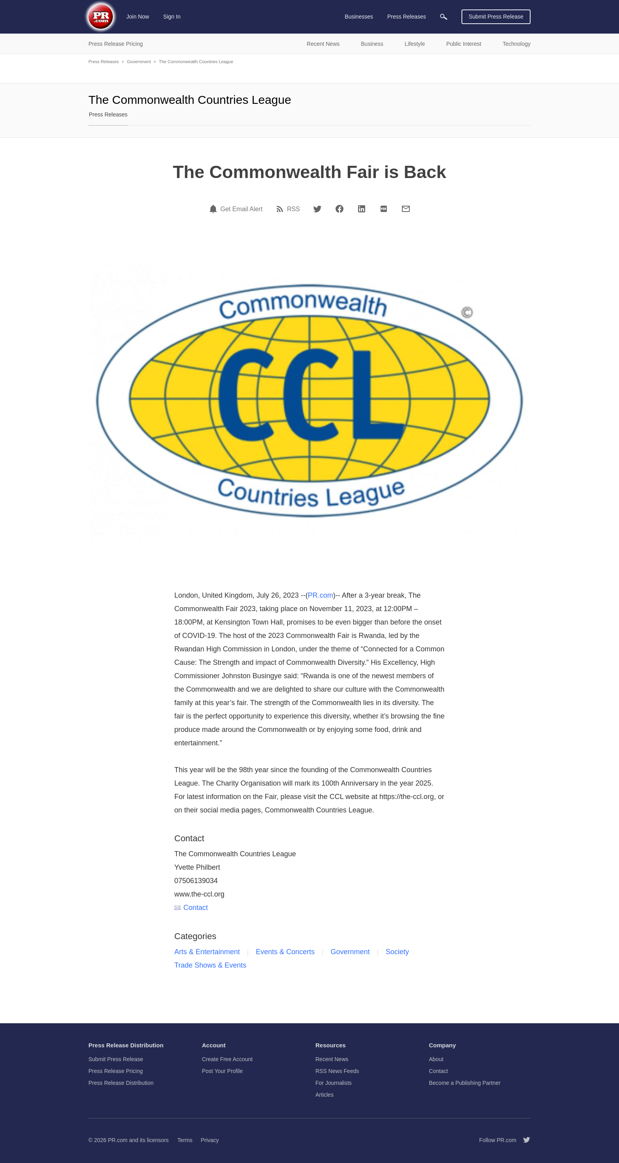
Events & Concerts (285, 952)
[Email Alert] (214, 209)
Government (139, 61)
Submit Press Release (496, 16)
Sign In (172, 16)
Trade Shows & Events (210, 965)
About (436, 1059)
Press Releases (103, 61)
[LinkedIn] (361, 209)
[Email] (406, 209)
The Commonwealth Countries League (196, 61)
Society (397, 952)
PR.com (320, 595)
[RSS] (281, 209)
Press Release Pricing (115, 1071)
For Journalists (333, 1083)
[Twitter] (317, 209)
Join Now (137, 16)
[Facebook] (339, 209)
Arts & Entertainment (207, 952)
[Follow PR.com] (523, 1140)
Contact (191, 908)
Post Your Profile (222, 1071)
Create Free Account (227, 1059)
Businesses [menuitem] (359, 16)
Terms (184, 1140)
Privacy (210, 1140)
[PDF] (383, 209)
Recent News (331, 1059)
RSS (293, 209)
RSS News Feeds (337, 1071)
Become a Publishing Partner (465, 1083)
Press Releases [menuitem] (406, 16)
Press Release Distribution (121, 1083)
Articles (324, 1095)
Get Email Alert (241, 209)
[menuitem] (443, 16)
